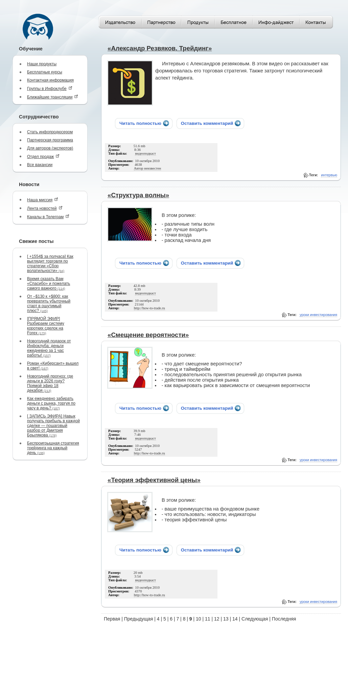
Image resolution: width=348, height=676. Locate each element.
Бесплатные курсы (44, 72)
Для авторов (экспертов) (50, 148)
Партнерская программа (50, 140)
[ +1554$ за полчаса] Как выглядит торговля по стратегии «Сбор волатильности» (50, 263)
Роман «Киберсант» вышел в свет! (52, 365)
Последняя (284, 619)
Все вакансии (39, 164)
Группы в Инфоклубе (49, 88)
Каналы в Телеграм (48, 216)
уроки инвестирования (318, 315)
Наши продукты (41, 64)
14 (235, 619)
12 (216, 619)
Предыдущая (138, 619)
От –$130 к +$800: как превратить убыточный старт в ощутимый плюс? (48, 303)
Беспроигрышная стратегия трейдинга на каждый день (53, 448)
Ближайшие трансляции (52, 96)
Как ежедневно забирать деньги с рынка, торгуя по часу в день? (51, 403)
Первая (112, 619)
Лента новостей (45, 208)
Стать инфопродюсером (50, 132)
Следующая (254, 619)
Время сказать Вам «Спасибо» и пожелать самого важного (48, 283)
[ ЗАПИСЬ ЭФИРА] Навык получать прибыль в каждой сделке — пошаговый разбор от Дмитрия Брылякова (53, 425)
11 (207, 619)
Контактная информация (50, 80)
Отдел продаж (43, 156)
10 (198, 619)
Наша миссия (42, 199)
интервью (329, 175)
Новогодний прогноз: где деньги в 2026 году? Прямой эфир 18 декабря (50, 383)
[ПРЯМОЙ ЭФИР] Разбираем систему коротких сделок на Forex (45, 325)
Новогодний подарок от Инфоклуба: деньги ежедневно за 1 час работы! (49, 348)
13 (226, 619)
